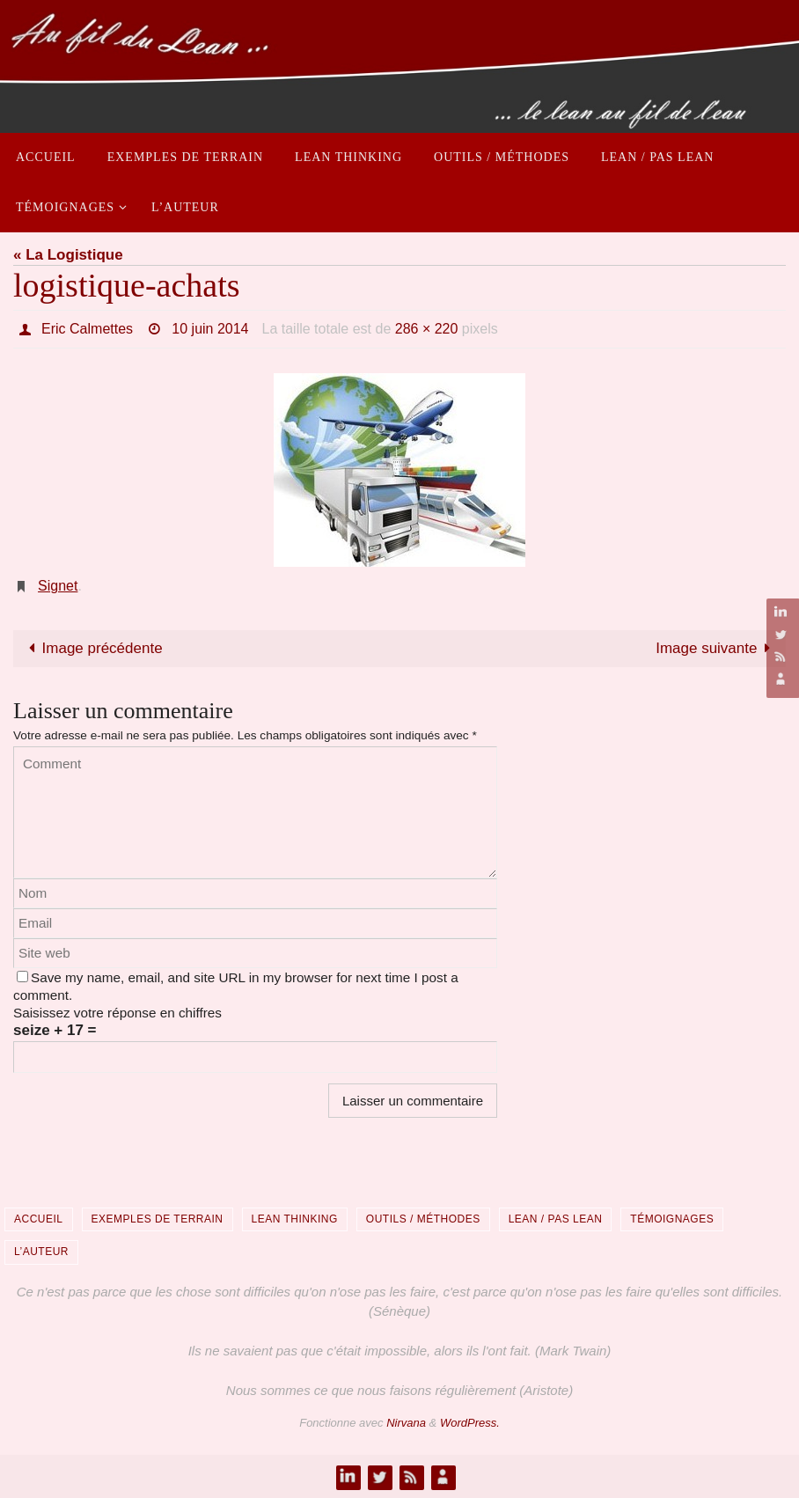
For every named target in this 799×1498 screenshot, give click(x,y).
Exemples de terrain (158, 1219)
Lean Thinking (295, 1219)
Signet (57, 585)
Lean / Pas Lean (556, 1219)
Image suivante (717, 648)
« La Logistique (68, 254)
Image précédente (92, 648)
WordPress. (470, 1422)
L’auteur (41, 1251)
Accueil (38, 1219)
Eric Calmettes (87, 328)
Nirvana (406, 1422)
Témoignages (672, 1219)
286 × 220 (426, 328)
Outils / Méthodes (423, 1219)
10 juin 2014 (210, 328)
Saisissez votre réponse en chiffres (117, 1012)
